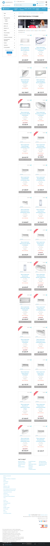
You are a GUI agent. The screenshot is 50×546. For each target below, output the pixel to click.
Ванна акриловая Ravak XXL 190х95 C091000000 (25, 308)
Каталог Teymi (16, 9)
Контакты (44, 8)
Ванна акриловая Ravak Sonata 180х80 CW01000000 (25, 114)
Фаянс (4, 480)
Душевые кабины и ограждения (9, 478)
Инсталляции (5, 481)
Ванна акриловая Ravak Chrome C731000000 (41, 243)
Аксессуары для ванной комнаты (9, 489)
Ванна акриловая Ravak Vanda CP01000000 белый (40, 211)
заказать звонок (44, 514)
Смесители (5, 483)
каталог (4, 500)
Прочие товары (6, 494)
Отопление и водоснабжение (9, 496)
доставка (5, 504)
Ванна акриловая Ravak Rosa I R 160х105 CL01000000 (40, 114)
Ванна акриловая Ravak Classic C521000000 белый (40, 308)
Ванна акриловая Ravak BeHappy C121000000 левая (25, 179)
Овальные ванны (21, 462)
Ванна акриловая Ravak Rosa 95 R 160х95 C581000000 (40, 276)
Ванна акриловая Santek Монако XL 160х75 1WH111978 (25, 49)
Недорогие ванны (43, 464)
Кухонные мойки (6, 487)
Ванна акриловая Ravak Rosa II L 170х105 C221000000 (40, 49)
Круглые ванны (21, 461)
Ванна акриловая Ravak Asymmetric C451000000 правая (40, 341)
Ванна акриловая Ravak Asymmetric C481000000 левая (25, 440)
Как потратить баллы (7, 513)
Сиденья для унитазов (7, 491)
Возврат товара (37, 9)
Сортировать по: (21, 30)
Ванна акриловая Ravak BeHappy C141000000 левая (40, 179)
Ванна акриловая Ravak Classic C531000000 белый (40, 406)
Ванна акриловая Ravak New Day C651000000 (25, 81)
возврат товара (6, 507)
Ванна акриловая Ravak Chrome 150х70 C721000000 (25, 243)
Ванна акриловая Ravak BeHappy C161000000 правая (40, 440)
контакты (5, 511)
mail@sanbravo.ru (41, 3)
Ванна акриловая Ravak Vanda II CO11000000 (25, 341)
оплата (4, 506)
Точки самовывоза (41, 1)
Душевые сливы (6, 486)
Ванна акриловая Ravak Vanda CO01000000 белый (25, 276)
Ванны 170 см (42, 465)
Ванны (4, 477)
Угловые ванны (21, 466)
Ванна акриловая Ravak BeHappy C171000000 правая (40, 146)
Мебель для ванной (7, 475)
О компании (22, 9)
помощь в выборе (6, 503)
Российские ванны (43, 462)
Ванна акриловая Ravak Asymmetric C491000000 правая (25, 211)
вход (4, 510)
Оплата (33, 8)
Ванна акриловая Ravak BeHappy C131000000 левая (25, 146)
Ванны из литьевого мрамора (31, 467)
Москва (42, 5)
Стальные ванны (32, 469)
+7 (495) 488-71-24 (20, 1)
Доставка (30, 8)
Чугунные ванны (42, 461)
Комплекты (5, 493)
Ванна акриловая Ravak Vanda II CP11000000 (25, 373)
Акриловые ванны (32, 464)
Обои (4, 497)
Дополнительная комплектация (9, 490)
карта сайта (5, 501)
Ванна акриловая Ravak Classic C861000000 (41, 373)
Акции (26, 8)
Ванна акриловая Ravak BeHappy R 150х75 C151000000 (40, 81)
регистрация (5, 508)
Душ (4, 484)
